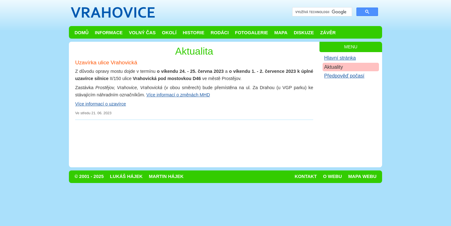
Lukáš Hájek (126, 176)
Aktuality (333, 67)
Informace (109, 32)
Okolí (169, 32)
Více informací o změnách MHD (178, 94)
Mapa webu (362, 176)
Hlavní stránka (340, 58)
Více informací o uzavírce (100, 103)
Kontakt (306, 176)
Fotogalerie (251, 32)
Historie (193, 32)
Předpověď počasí (344, 75)
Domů (82, 32)
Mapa (281, 32)
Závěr (328, 32)
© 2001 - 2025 (89, 176)
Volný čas (142, 32)
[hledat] (321, 12)
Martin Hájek (166, 176)
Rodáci (219, 32)
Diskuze (304, 32)
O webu (332, 176)
